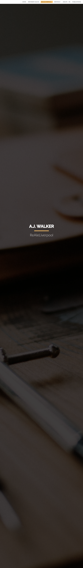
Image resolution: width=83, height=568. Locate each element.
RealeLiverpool (46, 1)
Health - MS (66, 1)
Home (24, 1)
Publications (76, 1)
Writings (57, 1)
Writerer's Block (33, 1)
